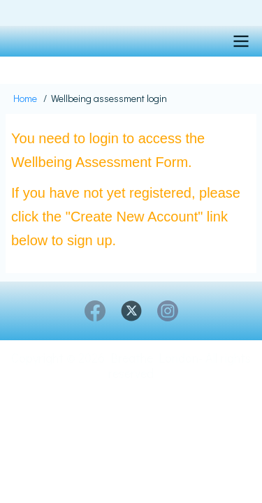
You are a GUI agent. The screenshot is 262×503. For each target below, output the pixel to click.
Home (25, 98)
